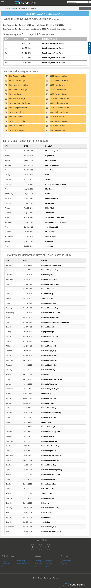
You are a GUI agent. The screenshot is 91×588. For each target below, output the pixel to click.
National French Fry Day (50, 432)
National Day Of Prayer (49, 389)
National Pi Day (47, 341)
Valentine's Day (47, 298)
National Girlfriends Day (50, 460)
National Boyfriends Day (50, 474)
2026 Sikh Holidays (57, 130)
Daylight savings (47, 332)
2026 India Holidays (57, 85)
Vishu (47, 179)
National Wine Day (48, 403)
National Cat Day (47, 498)
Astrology (38, 561)
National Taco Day (48, 479)
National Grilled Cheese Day (52, 379)
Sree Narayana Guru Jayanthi (53, 43)
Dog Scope (64, 564)
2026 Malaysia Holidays (59, 94)
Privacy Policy (20, 561)
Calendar (38, 564)
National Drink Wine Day (50, 313)
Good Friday (50, 170)
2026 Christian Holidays (59, 121)
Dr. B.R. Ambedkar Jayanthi (55, 184)
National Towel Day (48, 398)
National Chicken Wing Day (51, 455)
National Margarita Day (49, 317)
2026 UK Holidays (57, 117)
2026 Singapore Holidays (18, 108)
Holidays (49, 567)
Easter (47, 175)
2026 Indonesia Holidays (18, 90)
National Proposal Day (49, 346)
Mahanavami (50, 232)
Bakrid (47, 194)
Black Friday (46, 512)
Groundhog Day (47, 275)
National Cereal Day (48, 327)
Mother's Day (46, 393)
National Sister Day (48, 465)
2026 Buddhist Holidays (17, 121)
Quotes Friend (66, 561)
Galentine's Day (47, 294)
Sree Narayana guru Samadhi (56, 217)
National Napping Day (49, 336)
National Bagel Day (48, 303)
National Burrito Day (49, 365)
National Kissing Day (49, 427)
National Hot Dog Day (49, 441)
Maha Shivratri (50, 160)
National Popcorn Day (49, 270)
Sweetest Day (46, 493)
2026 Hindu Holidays (16, 126)
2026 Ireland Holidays (58, 90)
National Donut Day (48, 408)
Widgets (49, 561)
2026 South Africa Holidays (60, 108)
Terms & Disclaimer (22, 564)
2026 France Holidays (17, 80)
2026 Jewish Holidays (17, 130)
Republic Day (50, 156)
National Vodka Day (48, 484)
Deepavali (49, 241)
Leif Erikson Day (47, 489)
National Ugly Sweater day (51, 531)
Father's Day (46, 422)
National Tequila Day (49, 451)
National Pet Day (47, 374)
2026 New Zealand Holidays (19, 103)
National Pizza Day (48, 289)
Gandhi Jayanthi (51, 227)
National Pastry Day (48, 527)
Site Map (5, 567)
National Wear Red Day (50, 284)
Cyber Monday (46, 517)
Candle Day (45, 522)
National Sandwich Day (50, 508)
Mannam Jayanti (51, 151)
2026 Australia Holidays (17, 76)
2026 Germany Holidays (59, 80)
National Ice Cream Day (50, 446)
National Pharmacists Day (51, 265)
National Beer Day (48, 370)
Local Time (39, 567)
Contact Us (5, 564)
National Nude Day (48, 436)
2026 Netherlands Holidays (60, 99)
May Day (48, 189)
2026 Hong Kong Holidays (18, 85)
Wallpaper (49, 564)
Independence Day (52, 198)
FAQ (3, 561)
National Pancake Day (49, 308)
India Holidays (11, 8)
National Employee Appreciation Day (55, 322)
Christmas (49, 246)
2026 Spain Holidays (16, 112)
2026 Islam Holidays (57, 126)
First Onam (49, 203)
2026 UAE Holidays (16, 117)
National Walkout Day (49, 384)
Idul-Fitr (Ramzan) (52, 165)
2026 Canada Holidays (58, 76)
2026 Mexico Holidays (17, 99)
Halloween (45, 503)
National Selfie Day (48, 417)
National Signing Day (49, 279)
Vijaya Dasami (50, 236)
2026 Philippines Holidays (59, 103)
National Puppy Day (48, 351)
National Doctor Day (48, 355)
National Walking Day (49, 360)
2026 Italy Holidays (16, 94)
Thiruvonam (49, 213)
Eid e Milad (49, 208)
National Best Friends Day (51, 412)
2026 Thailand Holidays (59, 112)
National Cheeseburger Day (51, 470)
